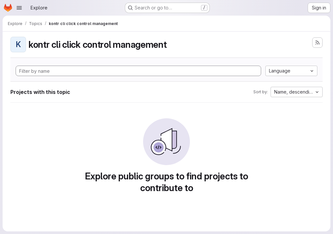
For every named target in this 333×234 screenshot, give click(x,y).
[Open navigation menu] (19, 8)
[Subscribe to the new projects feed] (317, 42)
